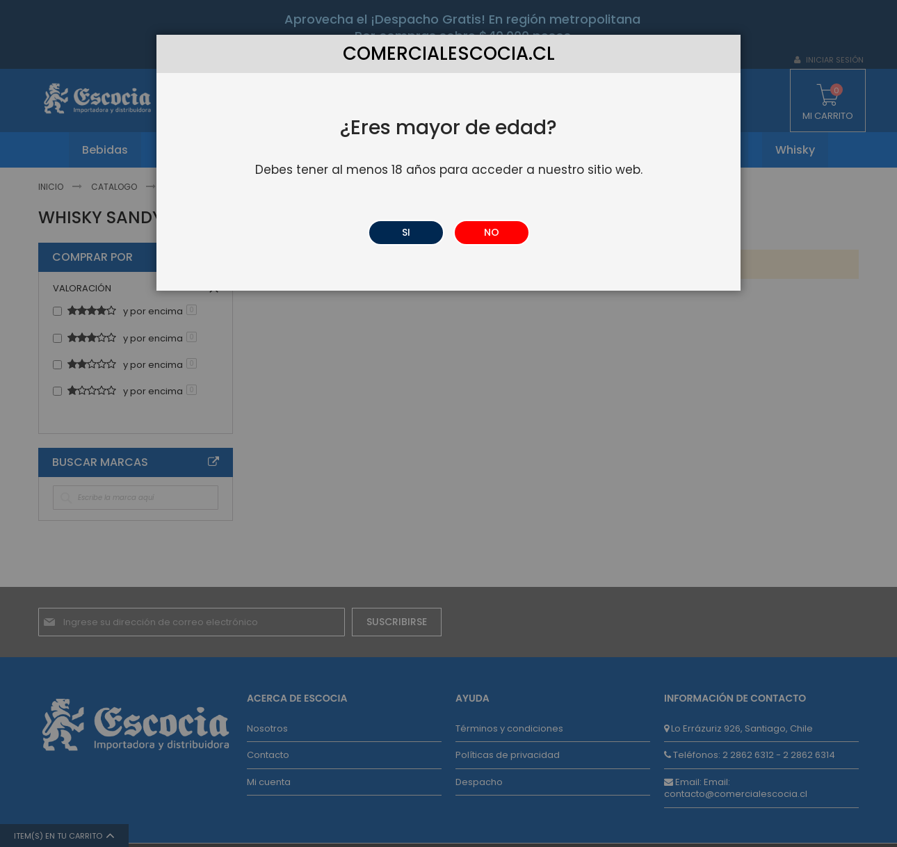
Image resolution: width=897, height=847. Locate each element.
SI (406, 232)
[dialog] (448, 423)
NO (491, 232)
